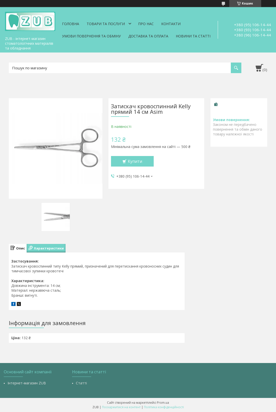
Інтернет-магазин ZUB (27, 383)
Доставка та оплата (148, 36)
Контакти (171, 23)
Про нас (146, 23)
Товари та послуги (106, 23)
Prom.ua (163, 402)
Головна (70, 23)
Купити (135, 161)
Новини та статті (193, 36)
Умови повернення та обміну (91, 36)
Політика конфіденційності (164, 407)
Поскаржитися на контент (121, 407)
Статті (81, 383)
